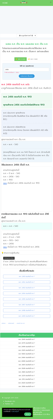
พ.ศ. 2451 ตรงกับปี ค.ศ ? (27, 276)
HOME (4, 3)
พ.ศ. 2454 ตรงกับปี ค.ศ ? (27, 293)
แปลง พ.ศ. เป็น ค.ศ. (27, 76)
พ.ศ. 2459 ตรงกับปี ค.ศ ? (27, 316)
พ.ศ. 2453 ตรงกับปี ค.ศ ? (27, 288)
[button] (50, 2)
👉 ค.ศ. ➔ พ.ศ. (33, 59)
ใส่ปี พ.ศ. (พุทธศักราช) (26, 66)
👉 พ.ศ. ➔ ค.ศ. (20, 59)
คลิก (13, 401)
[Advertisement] (26, 20)
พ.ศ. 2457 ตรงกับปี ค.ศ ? (27, 305)
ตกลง (27, 414)
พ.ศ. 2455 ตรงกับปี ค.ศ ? (27, 299)
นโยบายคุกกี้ (15, 411)
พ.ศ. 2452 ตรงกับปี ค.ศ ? (27, 282)
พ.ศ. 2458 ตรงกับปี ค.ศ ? (27, 310)
